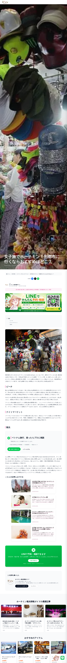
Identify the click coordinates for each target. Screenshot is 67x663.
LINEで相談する (14, 449)
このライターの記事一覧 (22, 586)
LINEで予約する (33, 561)
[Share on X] (35, 278)
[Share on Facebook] (32, 278)
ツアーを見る (26, 449)
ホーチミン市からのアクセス (23, 274)
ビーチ (11, 320)
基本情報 (13, 274)
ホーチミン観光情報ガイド (14, 284)
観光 (11, 324)
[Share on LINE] (38, 278)
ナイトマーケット (14, 322)
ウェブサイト (33, 586)
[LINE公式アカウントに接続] (59, 658)
